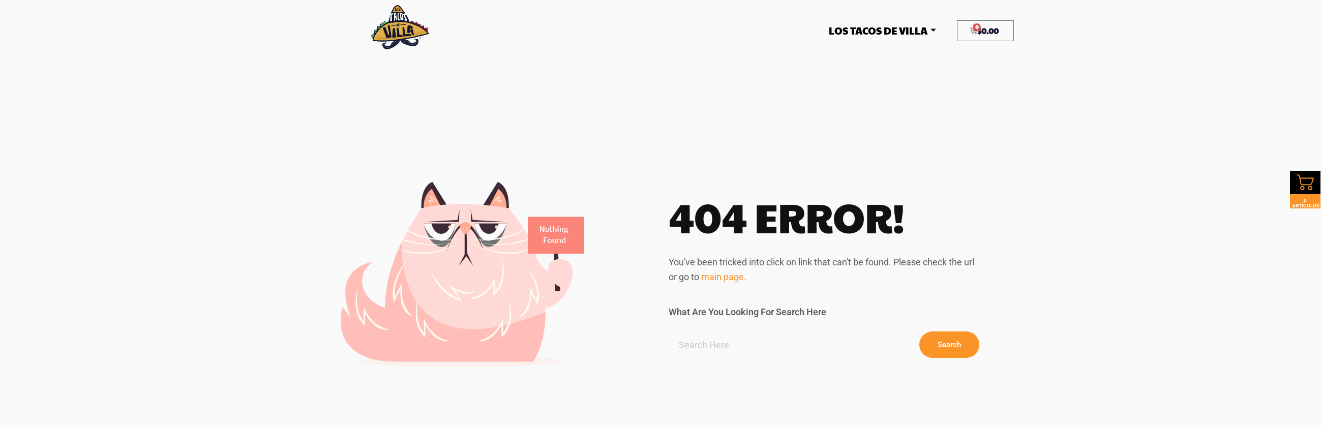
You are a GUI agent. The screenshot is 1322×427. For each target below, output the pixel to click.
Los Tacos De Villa (882, 30)
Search (949, 344)
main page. (723, 276)
